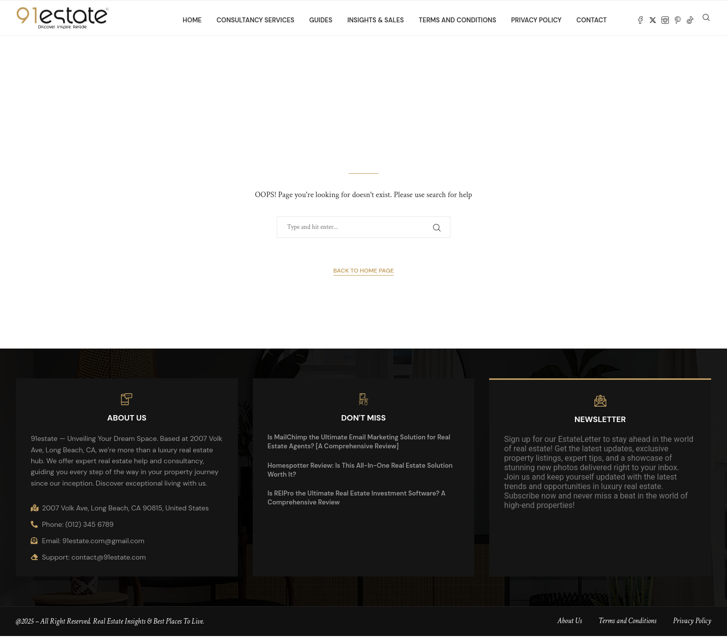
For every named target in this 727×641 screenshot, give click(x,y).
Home (192, 20)
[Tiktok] (690, 20)
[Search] (706, 20)
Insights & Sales (375, 20)
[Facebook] (640, 20)
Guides (321, 20)
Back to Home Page (363, 276)
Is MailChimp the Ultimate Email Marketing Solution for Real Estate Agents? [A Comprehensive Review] (359, 447)
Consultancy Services (255, 20)
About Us (570, 626)
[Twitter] (652, 20)
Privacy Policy (536, 20)
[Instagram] (665, 20)
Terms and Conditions (457, 20)
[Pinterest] (677, 20)
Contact (592, 20)
